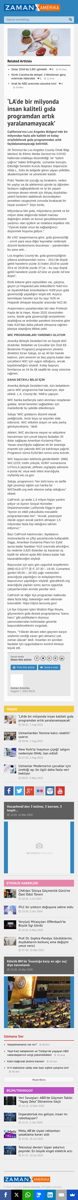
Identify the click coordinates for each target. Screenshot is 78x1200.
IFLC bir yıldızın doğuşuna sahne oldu (46, 907)
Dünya (39, 95)
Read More (39, 1079)
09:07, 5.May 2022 (31, 778)
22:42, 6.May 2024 (31, 930)
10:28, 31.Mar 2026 (20, 969)
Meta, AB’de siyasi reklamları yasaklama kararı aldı (39, 1132)
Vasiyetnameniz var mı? (22, 1044)
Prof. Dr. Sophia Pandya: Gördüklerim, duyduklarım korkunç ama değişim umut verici (45, 942)
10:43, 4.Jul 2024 (30, 898)
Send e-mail (49, 667)
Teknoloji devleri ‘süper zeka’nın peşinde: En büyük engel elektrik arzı (45, 1149)
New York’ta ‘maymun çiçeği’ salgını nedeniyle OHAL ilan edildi (44, 751)
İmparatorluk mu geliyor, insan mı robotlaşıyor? (43, 1116)
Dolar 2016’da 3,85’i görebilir (29, 69)
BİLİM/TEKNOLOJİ (20, 1090)
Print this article (24, 667)
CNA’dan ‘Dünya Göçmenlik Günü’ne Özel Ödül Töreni (44, 892)
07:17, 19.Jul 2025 (31, 1155)
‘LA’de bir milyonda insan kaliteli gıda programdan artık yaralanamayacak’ (46, 718)
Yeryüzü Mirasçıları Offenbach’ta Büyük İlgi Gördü (42, 923)
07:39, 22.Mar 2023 (31, 950)
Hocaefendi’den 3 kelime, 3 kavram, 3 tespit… (34, 808)
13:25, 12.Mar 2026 (20, 814)
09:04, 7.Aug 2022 (31, 741)
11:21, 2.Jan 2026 (30, 1122)
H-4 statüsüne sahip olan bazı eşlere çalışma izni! (38, 1067)
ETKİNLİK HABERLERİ (22, 883)
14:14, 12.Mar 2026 (31, 1106)
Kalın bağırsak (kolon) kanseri (25, 1061)
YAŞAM (12, 709)
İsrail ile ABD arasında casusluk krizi (33, 83)
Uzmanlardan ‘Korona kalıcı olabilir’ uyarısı (44, 735)
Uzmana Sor (14, 1036)
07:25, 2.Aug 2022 (31, 757)
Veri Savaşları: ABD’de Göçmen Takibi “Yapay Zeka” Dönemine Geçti (45, 1099)
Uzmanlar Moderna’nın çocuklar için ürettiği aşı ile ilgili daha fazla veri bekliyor (45, 769)
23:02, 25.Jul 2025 (31, 1138)
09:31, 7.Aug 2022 (31, 724)
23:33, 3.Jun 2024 (30, 911)
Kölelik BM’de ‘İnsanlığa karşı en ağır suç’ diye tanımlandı (37, 963)
